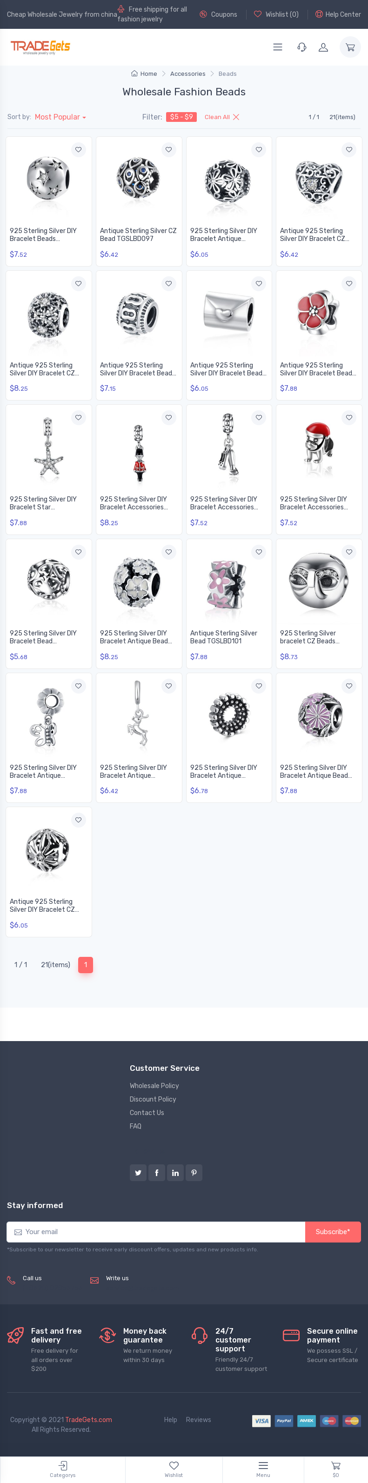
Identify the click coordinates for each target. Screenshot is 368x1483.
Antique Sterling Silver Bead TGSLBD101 (223, 637)
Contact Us (147, 1113)
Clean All (222, 117)
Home (144, 73)
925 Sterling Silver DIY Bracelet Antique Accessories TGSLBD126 (227, 776)
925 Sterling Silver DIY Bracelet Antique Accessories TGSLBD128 (227, 239)
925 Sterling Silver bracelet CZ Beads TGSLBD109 (308, 641)
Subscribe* (333, 1232)
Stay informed (35, 1205)
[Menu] (277, 47)
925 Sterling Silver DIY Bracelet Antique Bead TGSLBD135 (314, 776)
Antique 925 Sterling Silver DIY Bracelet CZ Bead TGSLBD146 (42, 373)
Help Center (338, 14)
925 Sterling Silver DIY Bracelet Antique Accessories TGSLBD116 (46, 776)
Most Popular (57, 117)
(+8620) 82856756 (53, 1288)
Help (170, 1420)
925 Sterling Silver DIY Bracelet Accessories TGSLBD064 (313, 507)
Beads (228, 73)
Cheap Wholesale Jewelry (45, 15)
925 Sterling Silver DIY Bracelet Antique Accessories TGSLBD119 (136, 776)
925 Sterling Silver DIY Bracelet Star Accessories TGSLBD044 (47, 507)
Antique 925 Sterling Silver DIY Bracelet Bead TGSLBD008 (226, 373)
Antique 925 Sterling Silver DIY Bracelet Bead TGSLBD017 (316, 373)
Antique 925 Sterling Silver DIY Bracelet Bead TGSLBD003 (136, 373)
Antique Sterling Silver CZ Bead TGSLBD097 (138, 235)
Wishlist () (276, 14)
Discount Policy (153, 1099)
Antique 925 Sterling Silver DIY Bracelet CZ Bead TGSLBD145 (312, 239)
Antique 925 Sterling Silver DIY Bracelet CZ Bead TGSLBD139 (42, 910)
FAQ (135, 1126)
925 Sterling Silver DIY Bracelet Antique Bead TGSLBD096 (134, 641)
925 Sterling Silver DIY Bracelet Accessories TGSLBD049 (133, 507)
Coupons (218, 14)
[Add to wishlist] (78, 149)
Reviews (198, 1420)
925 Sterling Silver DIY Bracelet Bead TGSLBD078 (43, 641)
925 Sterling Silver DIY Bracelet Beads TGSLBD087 (43, 239)
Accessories (188, 73)
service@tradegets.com (142, 1288)
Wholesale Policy (154, 1086)
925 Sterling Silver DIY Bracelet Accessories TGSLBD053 (223, 507)
